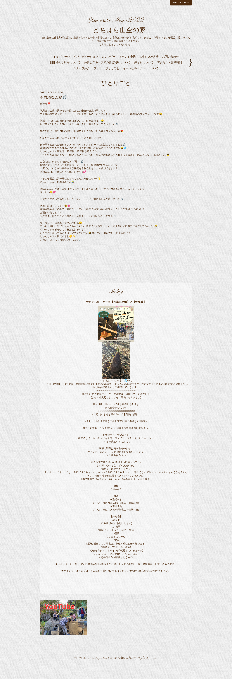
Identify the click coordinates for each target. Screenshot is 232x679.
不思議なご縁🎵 (53, 110)
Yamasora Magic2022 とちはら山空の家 (107, 671)
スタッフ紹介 (81, 81)
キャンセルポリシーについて (141, 81)
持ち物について (143, 75)
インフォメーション (85, 69)
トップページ (61, 69)
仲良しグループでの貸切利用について (107, 75)
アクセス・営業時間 (169, 75)
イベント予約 (127, 69)
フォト (98, 81)
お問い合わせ (170, 69)
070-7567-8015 (178, 3)
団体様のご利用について (65, 75)
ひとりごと (112, 81)
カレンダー (109, 69)
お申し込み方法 (149, 69)
